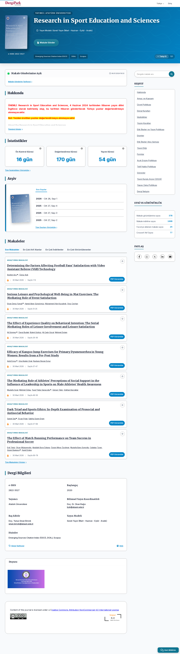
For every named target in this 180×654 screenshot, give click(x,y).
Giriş (170, 3)
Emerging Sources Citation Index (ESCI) (51, 56)
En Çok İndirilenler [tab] (55, 249)
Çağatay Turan (97, 462)
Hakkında (141, 92)
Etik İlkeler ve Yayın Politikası (150, 129)
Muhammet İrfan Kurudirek (56, 307)
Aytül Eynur (12, 369)
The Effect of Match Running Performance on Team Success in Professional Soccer (50, 454)
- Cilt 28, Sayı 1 (46, 198)
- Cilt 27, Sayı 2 (46, 220)
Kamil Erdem (28, 464)
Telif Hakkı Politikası (146, 166)
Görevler (141, 173)
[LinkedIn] (162, 256)
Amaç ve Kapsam (145, 98)
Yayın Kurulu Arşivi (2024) (149, 179)
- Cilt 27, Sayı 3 (46, 213)
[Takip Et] (162, 56)
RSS (120, 561)
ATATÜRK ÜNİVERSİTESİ (58, 13)
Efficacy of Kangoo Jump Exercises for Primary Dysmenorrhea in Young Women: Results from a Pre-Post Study (56, 361)
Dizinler (140, 135)
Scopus (83, 56)
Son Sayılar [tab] (41, 189)
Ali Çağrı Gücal (49, 338)
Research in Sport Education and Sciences (97, 20)
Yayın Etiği (142, 148)
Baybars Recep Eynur (43, 369)
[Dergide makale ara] (154, 74)
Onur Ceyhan (73, 307)
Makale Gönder (46, 42)
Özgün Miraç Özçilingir (61, 462)
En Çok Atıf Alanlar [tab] (32, 249)
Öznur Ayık (24, 276)
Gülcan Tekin (59, 400)
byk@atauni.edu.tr (75, 522)
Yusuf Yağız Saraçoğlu (42, 400)
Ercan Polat (24, 431)
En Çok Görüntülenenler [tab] (79, 249)
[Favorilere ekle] (121, 262)
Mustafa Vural (13, 400)
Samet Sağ (12, 431)
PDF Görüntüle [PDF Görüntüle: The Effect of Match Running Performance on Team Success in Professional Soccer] (115, 469)
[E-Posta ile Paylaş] (170, 256)
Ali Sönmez (12, 338)
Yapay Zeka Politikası (147, 185)
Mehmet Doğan (62, 338)
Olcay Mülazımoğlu (24, 462)
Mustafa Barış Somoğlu (81, 462)
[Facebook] (139, 256)
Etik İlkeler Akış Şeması (148, 142)
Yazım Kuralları (144, 123)
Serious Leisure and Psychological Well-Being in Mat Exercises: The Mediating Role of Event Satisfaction (54, 299)
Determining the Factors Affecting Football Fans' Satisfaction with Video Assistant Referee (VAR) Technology (53, 268)
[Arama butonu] (171, 74)
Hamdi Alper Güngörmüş (35, 307)
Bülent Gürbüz (36, 338)
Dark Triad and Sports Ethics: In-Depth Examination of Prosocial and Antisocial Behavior (54, 423)
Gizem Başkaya (14, 464)
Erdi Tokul (12, 462)
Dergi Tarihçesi (16, 561)
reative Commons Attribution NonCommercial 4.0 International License (85, 625)
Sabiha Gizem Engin (38, 431)
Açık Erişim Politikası (147, 160)
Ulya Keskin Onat (26, 369)
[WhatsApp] (147, 256)
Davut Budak (25, 338)
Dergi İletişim (143, 191)
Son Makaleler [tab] (12, 249)
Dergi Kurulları (143, 111)
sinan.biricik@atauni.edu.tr (21, 539)
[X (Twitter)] (154, 256)
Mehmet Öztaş (26, 400)
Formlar (140, 154)
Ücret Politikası (144, 104)
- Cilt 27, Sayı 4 (46, 205)
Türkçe (160, 3)
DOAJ (74, 56)
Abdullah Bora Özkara (42, 462)
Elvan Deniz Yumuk (16, 307)
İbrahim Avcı (13, 276)
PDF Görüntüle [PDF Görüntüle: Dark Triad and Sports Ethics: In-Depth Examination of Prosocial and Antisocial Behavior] (115, 435)
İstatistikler (142, 117)
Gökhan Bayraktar (72, 400)
